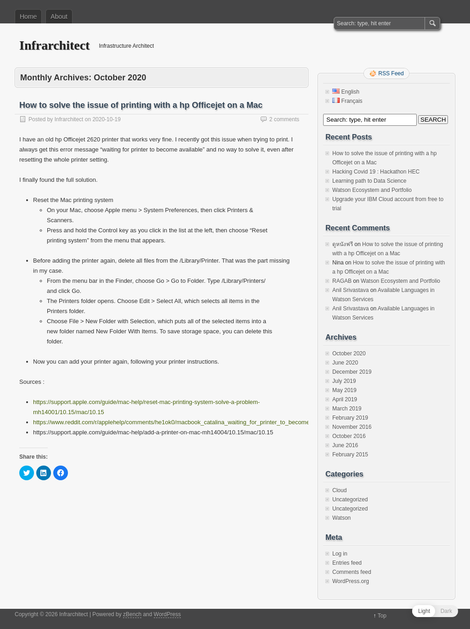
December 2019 (351, 372)
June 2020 (345, 362)
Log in (339, 553)
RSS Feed (390, 73)
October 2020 (349, 353)
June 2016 (345, 445)
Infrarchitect (54, 45)
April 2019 (344, 399)
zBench (132, 614)
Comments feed (351, 572)
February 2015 (350, 454)
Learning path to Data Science (369, 181)
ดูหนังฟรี (342, 244)
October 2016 (349, 436)
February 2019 (350, 418)
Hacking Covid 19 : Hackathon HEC (376, 171)
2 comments (284, 119)
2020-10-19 (106, 119)
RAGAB (342, 281)
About (58, 16)
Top (382, 615)
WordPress (167, 614)
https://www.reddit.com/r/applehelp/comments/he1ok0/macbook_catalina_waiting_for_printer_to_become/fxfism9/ (182, 422)
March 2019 (346, 408)
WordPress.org (350, 581)
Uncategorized (350, 499)
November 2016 (351, 427)
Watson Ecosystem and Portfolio (372, 190)
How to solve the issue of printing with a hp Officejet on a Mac (141, 105)
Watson (341, 518)
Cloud (339, 490)
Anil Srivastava (350, 290)
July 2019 (344, 381)
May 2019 (344, 390)
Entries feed (347, 563)
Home (28, 16)
